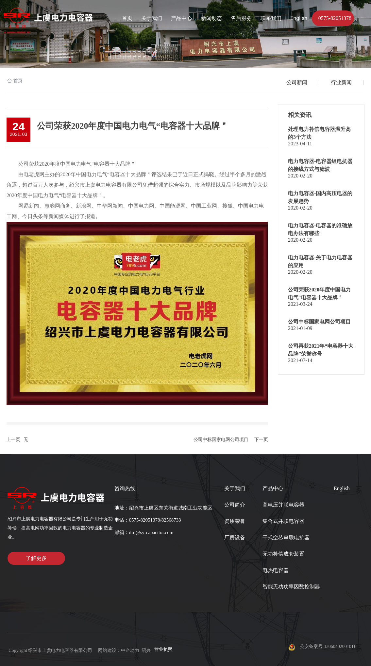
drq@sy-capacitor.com (151, 532)
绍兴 (146, 650)
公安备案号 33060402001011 (328, 646)
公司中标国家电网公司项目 (221, 439)
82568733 (171, 520)
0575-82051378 (144, 520)
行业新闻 (341, 82)
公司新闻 (296, 82)
